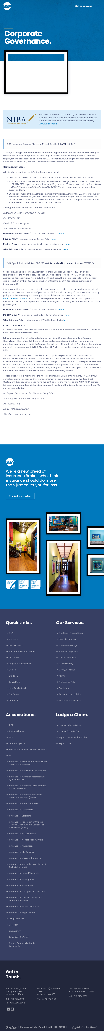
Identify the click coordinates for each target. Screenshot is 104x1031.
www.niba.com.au (48, 123)
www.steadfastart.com (15, 298)
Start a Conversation (20, 496)
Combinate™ (91, 1027)
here (61, 233)
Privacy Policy (11, 1027)
